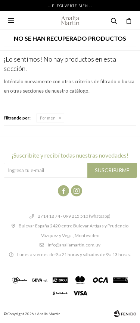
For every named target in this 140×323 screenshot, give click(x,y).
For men (48, 117)
